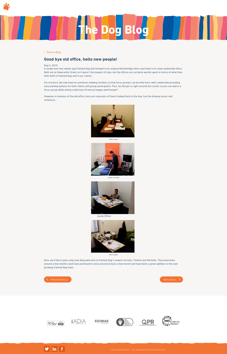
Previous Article (59, 279)
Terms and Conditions (120, 349)
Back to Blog (54, 52)
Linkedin (54, 349)
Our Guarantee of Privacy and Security (148, 349)
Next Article (169, 279)
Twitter (47, 349)
